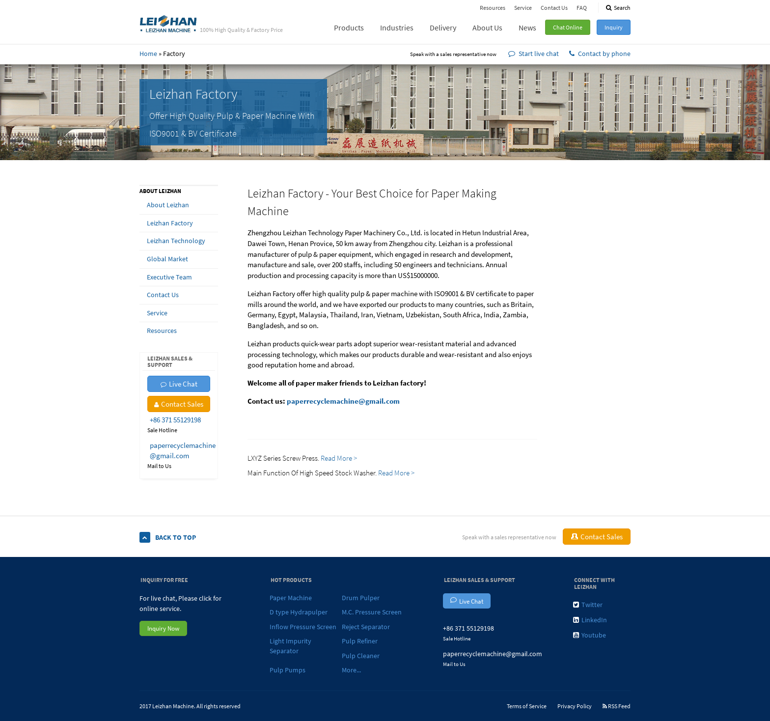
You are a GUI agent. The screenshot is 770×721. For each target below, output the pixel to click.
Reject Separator (366, 626)
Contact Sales (178, 404)
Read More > (339, 458)
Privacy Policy (574, 706)
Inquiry (614, 27)
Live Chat (179, 383)
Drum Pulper (361, 597)
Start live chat (533, 53)
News (527, 27)
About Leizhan (168, 204)
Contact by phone (600, 53)
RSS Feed (617, 706)
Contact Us (554, 7)
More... (351, 670)
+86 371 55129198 (175, 419)
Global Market (167, 258)
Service (523, 7)
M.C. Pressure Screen (372, 612)
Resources (492, 7)
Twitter (588, 604)
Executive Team (169, 277)
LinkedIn (590, 619)
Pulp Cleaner (361, 655)
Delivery (443, 27)
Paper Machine (291, 597)
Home (148, 53)
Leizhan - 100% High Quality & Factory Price (168, 23)
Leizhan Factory (170, 223)
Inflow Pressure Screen (303, 626)
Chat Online (567, 27)
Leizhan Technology (176, 240)
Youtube (589, 635)
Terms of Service (527, 706)
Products (349, 27)
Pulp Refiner (360, 641)
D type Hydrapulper (299, 612)
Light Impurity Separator (290, 646)
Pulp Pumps (287, 670)
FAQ (582, 7)
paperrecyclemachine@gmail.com (343, 401)
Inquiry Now (163, 628)
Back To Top (167, 537)
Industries (396, 27)
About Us (487, 27)
